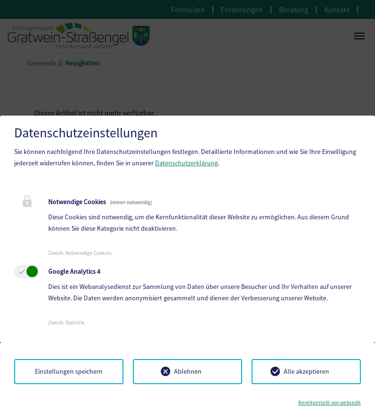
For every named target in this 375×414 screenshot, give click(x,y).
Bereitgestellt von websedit (329, 402)
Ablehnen (187, 371)
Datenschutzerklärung (186, 163)
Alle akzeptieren (306, 371)
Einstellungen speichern (69, 371)
